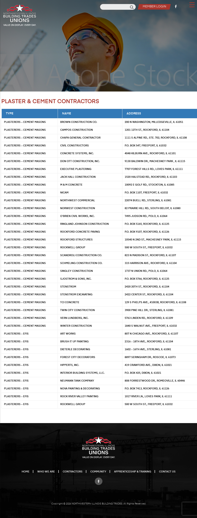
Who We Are (46, 472)
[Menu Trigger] (192, 4)
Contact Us (167, 472)
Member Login (154, 6)
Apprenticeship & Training (132, 472)
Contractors (72, 472)
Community (98, 472)
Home (25, 472)
